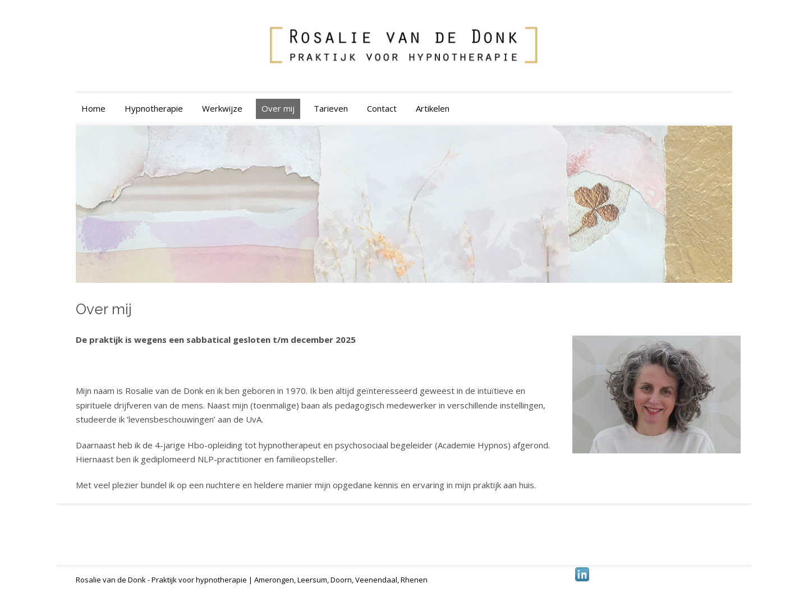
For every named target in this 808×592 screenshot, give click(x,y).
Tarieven (331, 108)
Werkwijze (222, 108)
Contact (382, 108)
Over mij (278, 108)
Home (93, 108)
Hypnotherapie (154, 108)
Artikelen (432, 108)
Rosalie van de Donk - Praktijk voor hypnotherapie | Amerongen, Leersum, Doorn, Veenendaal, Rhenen (252, 580)
